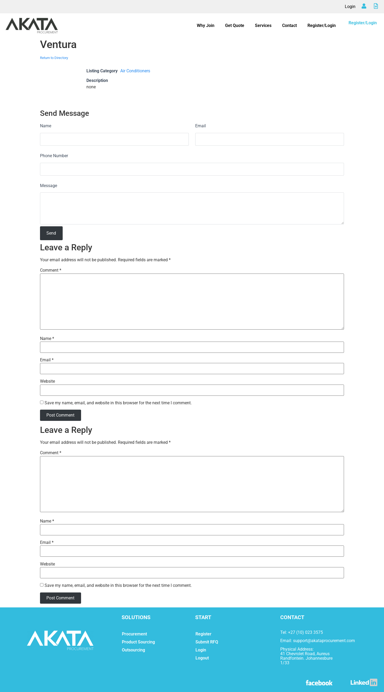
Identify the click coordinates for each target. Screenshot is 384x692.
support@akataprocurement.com (324, 640)
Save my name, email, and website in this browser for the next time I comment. (118, 403)
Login (350, 6)
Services (263, 25)
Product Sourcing (138, 641)
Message (48, 185)
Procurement (134, 633)
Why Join (205, 25)
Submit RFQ (206, 641)
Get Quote (234, 25)
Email (200, 125)
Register (203, 633)
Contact (289, 25)
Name (45, 125)
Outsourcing (133, 650)
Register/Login (321, 25)
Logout (202, 658)
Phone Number (54, 155)
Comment (50, 270)
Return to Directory (54, 58)
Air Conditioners (135, 70)
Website (47, 381)
